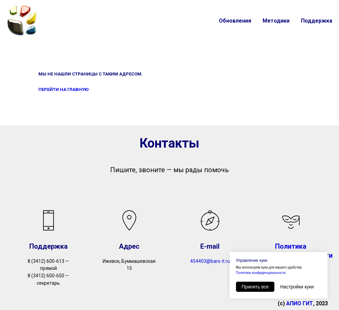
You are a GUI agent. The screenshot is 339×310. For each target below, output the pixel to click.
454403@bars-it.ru (210, 261)
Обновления (235, 21)
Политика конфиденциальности (261, 273)
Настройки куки (297, 286)
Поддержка (316, 21)
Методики (276, 21)
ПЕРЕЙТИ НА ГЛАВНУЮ (63, 89)
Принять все (255, 286)
